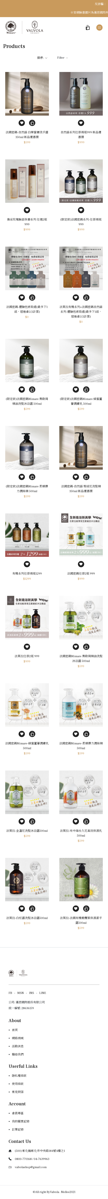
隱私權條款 (19, 1076)
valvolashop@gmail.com (31, 1167)
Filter (62, 58)
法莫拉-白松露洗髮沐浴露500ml (27, 918)
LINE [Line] (42, 993)
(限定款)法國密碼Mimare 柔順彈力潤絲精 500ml (27, 489)
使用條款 (18, 1084)
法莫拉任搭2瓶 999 (27, 656)
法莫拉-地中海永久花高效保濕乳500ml (81, 833)
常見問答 (18, 1092)
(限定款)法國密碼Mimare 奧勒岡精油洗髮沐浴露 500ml (27, 401)
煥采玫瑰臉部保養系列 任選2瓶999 (27, 222)
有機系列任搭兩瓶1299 (27, 574)
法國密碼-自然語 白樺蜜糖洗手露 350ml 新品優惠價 (27, 135)
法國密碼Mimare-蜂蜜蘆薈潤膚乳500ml (27, 746)
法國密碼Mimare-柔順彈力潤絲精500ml (81, 746)
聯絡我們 (18, 1055)
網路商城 (18, 1038)
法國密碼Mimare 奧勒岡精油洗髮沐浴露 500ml (81, 658)
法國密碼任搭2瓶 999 (81, 574)
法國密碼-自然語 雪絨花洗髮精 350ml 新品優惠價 (81, 489)
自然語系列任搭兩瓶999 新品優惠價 (81, 135)
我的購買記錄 (20, 1121)
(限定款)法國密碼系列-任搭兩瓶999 (81, 222)
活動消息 (18, 1046)
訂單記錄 (18, 1130)
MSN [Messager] (20, 993)
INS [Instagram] (31, 993)
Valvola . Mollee (60, 1192)
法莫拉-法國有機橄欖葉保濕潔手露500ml (81, 920)
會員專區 (18, 1113)
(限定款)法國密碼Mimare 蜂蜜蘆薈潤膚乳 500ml (81, 401)
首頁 (15, 1030)
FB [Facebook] (10, 993)
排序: (42, 58)
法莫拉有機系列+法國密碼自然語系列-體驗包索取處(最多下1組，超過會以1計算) (81, 312)
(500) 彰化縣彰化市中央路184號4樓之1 (40, 1151)
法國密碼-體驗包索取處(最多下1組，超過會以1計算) (27, 309)
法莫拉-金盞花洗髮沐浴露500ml (27, 831)
